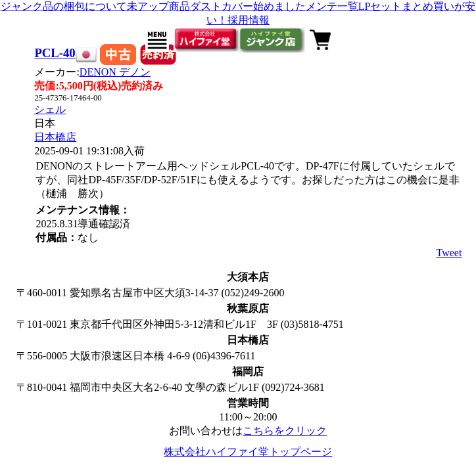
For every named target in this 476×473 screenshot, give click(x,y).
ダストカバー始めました (248, 6)
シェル (50, 109)
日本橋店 (55, 137)
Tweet (449, 252)
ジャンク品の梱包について (64, 6)
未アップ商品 (158, 6)
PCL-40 (54, 53)
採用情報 (248, 20)
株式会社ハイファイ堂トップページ (248, 451)
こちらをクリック (285, 430)
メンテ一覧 (332, 6)
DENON (115, 72)
